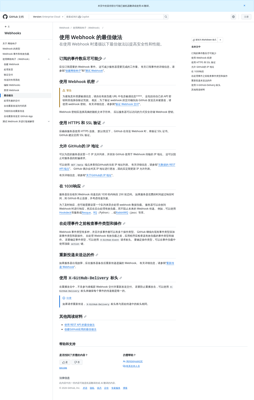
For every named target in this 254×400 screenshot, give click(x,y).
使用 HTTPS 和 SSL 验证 (82, 122)
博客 (125, 387)
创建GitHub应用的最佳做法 (80, 329)
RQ (95, 212)
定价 (106, 387)
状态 (99, 387)
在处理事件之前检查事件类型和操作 (92, 223)
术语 (85, 387)
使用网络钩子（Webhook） (87, 27)
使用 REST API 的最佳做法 (79, 324)
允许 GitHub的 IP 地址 (81, 146)
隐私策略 (63, 368)
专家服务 (115, 387)
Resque (86, 212)
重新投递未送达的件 (78, 254)
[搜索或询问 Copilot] (116, 16)
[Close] (244, 5)
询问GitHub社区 (133, 361)
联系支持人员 (131, 366)
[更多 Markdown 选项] (220, 39)
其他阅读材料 (73, 316)
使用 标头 (90, 277)
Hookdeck (65, 212)
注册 (246, 16)
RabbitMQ (122, 212)
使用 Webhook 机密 (79, 81)
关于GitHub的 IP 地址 (99, 175)
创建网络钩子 (73, 70)
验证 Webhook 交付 (127, 104)
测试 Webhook (94, 70)
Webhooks (13, 33)
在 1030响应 (72, 186)
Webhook (64, 27)
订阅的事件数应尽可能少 (82, 58)
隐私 (92, 387)
